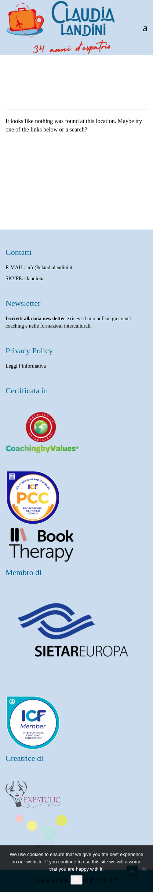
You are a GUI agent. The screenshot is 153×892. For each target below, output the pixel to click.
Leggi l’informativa (26, 366)
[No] (143, 869)
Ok (76, 879)
